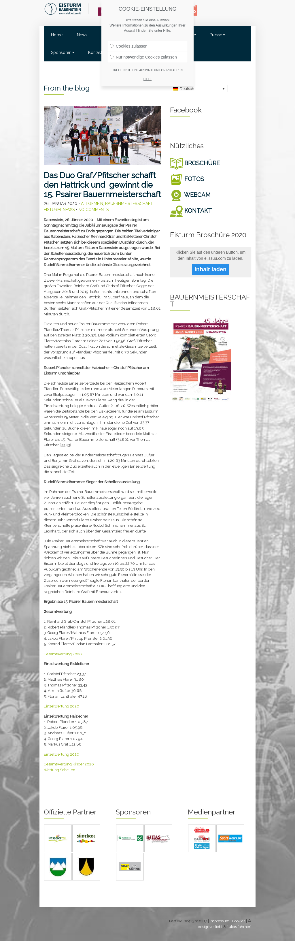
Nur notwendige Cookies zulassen (143, 57)
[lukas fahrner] (239, 927)
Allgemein (92, 203)
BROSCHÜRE (195, 163)
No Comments (93, 209)
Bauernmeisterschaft (129, 203)
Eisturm (52, 209)
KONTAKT (191, 210)
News (82, 35)
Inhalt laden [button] (210, 269)
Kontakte (96, 52)
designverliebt (210, 927)
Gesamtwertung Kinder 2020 (69, 764)
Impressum (220, 921)
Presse (216, 35)
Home (57, 35)
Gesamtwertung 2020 (63, 654)
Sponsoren (61, 52)
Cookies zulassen (129, 46)
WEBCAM (190, 194)
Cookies (238, 921)
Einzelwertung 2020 (61, 706)
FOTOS (187, 179)
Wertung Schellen (59, 770)
